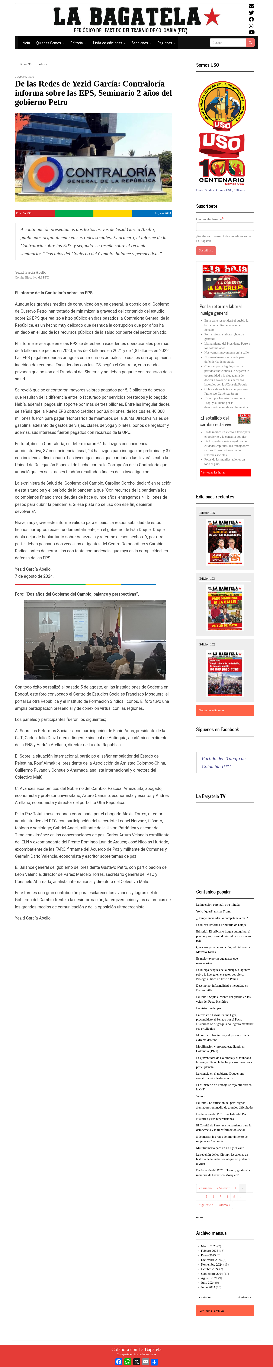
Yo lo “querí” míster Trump (213, 911)
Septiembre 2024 (212, 1273)
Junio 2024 (208, 1287)
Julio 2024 (207, 1282)
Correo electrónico (209, 219)
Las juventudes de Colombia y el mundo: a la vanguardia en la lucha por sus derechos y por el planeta (224, 1062)
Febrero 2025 (209, 1250)
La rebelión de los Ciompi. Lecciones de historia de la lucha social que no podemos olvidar (223, 1159)
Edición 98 (24, 64)
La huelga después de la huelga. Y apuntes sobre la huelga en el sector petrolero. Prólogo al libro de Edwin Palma (223, 974)
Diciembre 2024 (211, 1260)
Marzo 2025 (208, 1246)
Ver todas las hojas (213, 472)
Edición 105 (207, 512)
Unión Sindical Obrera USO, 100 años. (221, 190)
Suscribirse (206, 250)
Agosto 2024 (209, 1278)
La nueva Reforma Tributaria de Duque (221, 925)
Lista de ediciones (109, 42)
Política (42, 64)
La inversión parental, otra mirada (218, 904)
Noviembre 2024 (211, 1264)
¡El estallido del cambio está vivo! (216, 421)
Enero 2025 (208, 1255)
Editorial (78, 42)
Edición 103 (207, 578)
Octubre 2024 (209, 1269)
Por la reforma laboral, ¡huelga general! (221, 309)
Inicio (26, 42)
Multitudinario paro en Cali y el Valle (220, 1148)
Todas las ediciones (211, 710)
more (199, 1217)
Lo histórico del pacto (210, 1008)
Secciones (141, 42)
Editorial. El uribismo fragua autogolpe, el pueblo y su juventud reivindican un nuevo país (223, 936)
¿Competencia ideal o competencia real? (222, 918)
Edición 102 (207, 644)
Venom (200, 1096)
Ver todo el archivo (211, 1310)
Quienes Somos (50, 42)
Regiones (166, 42)
